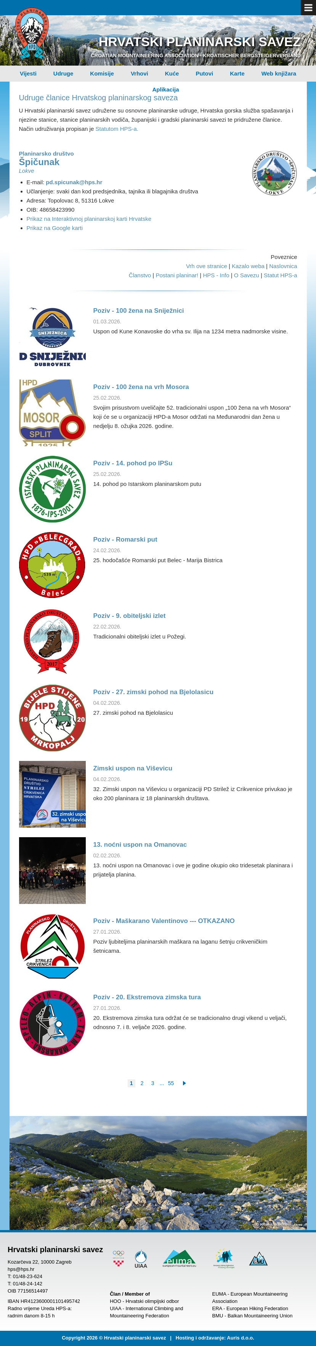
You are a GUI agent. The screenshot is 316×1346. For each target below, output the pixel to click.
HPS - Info (216, 275)
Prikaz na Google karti (55, 228)
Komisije (102, 73)
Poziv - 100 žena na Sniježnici (138, 310)
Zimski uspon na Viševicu (133, 768)
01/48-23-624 (27, 1276)
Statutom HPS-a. (116, 128)
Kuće (172, 73)
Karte (237, 73)
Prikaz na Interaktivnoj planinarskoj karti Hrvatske (89, 218)
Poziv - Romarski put (125, 539)
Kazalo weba (248, 266)
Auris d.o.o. (240, 1338)
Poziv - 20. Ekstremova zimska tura (147, 997)
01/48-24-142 (27, 1283)
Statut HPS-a (280, 275)
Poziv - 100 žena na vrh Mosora (141, 387)
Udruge (63, 73)
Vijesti (28, 73)
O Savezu (246, 275)
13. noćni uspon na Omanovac (140, 844)
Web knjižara (278, 73)
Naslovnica (283, 266)
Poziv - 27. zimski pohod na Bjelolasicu (153, 692)
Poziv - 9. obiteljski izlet (129, 615)
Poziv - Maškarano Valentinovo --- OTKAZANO (164, 921)
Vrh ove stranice (206, 266)
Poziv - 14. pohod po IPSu (133, 463)
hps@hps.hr (21, 1269)
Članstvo (140, 275)
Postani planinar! (177, 275)
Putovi (204, 73)
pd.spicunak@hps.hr (74, 182)
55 (171, 1083)
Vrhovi (139, 73)
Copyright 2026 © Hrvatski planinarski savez (114, 1338)
